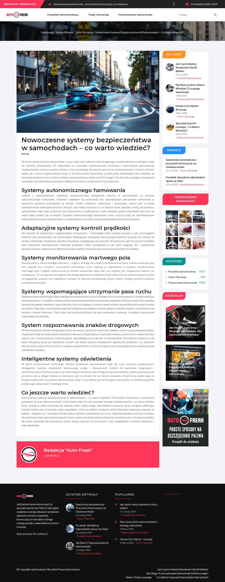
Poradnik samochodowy (63, 14)
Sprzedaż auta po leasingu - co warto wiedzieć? (187, 127)
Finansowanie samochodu (135, 14)
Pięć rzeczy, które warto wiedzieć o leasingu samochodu (190, 88)
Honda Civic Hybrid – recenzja (187, 107)
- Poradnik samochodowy (188, 78)
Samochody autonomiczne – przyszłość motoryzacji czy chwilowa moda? (182, 163)
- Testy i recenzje (185, 116)
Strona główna (64, 32)
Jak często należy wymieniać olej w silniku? (186, 67)
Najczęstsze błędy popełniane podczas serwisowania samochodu (182, 369)
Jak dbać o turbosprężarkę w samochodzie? (92, 544)
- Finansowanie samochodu (189, 99)
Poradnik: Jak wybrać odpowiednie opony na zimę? (185, 179)
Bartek (25, 153)
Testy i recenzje (98, 14)
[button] (174, 5)
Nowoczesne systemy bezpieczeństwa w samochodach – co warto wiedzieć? (139, 32)
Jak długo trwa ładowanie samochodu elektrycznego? (177, 573)
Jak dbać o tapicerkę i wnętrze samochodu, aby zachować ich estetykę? (185, 331)
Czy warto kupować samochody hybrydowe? (182, 577)
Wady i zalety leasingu (139, 577)
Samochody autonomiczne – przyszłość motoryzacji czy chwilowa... (91, 4)
